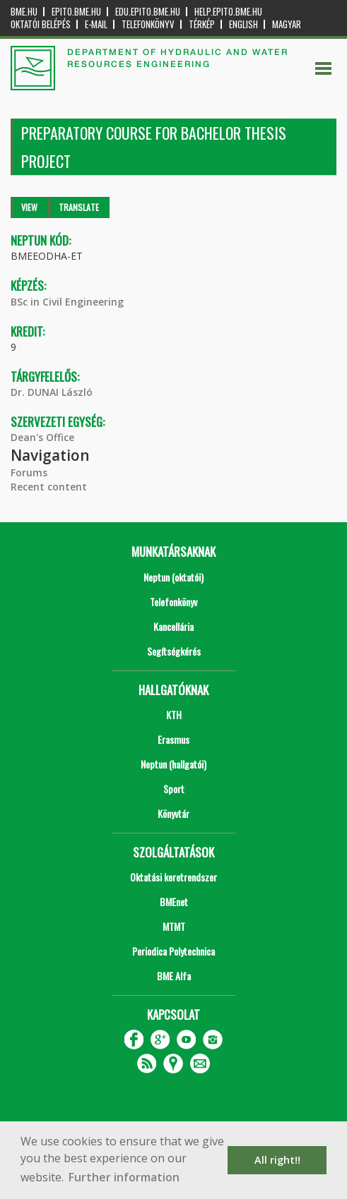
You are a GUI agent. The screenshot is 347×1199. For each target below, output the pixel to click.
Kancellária (173, 626)
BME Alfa (174, 975)
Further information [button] (124, 1177)
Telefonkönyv (148, 24)
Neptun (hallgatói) (173, 764)
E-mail (96, 24)
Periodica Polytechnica (173, 951)
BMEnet (174, 901)
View (29, 207)
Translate (79, 207)
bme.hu (24, 11)
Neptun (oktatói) (173, 577)
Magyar (286, 24)
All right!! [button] (277, 1160)
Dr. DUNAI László (52, 392)
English (243, 24)
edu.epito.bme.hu (147, 11)
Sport (173, 788)
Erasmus (173, 739)
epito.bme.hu (76, 11)
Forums (29, 472)
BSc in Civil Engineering (67, 301)
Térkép (202, 24)
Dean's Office (42, 437)
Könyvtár (173, 813)
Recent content (49, 486)
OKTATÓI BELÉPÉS (41, 24)
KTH (174, 714)
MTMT (174, 926)
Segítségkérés (174, 651)
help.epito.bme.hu (228, 11)
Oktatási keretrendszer (173, 876)
